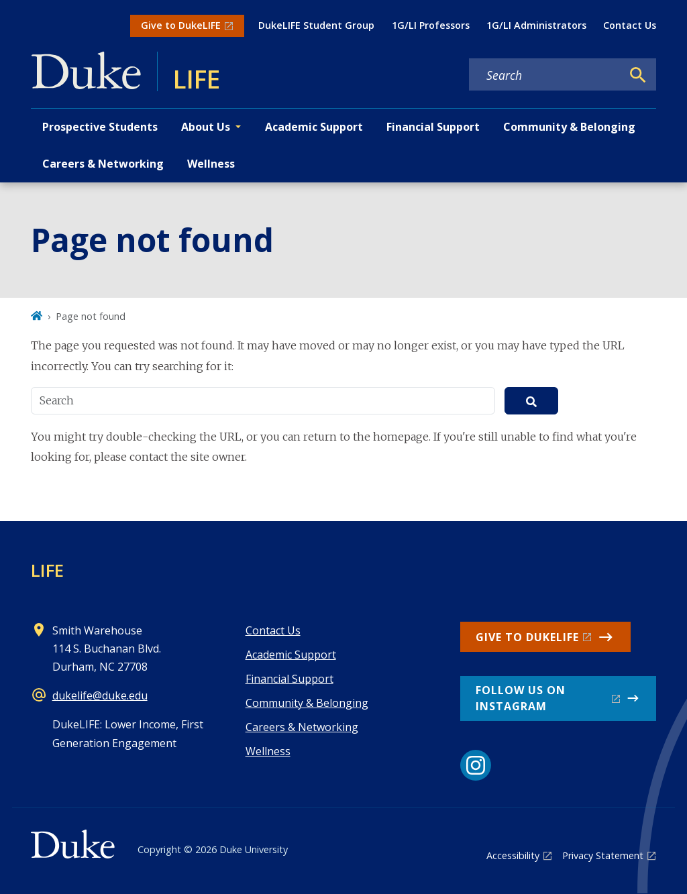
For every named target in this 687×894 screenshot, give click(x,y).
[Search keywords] (545, 75)
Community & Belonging (569, 126)
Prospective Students (100, 126)
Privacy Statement (602, 855)
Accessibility (512, 855)
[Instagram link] (475, 765)
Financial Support (433, 126)
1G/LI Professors (431, 25)
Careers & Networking (103, 163)
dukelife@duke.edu (100, 695)
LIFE (47, 570)
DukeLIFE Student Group (316, 25)
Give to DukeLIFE (181, 25)
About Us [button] (205, 126)
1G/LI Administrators (536, 25)
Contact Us (629, 25)
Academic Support (314, 126)
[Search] (638, 75)
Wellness (211, 163)
